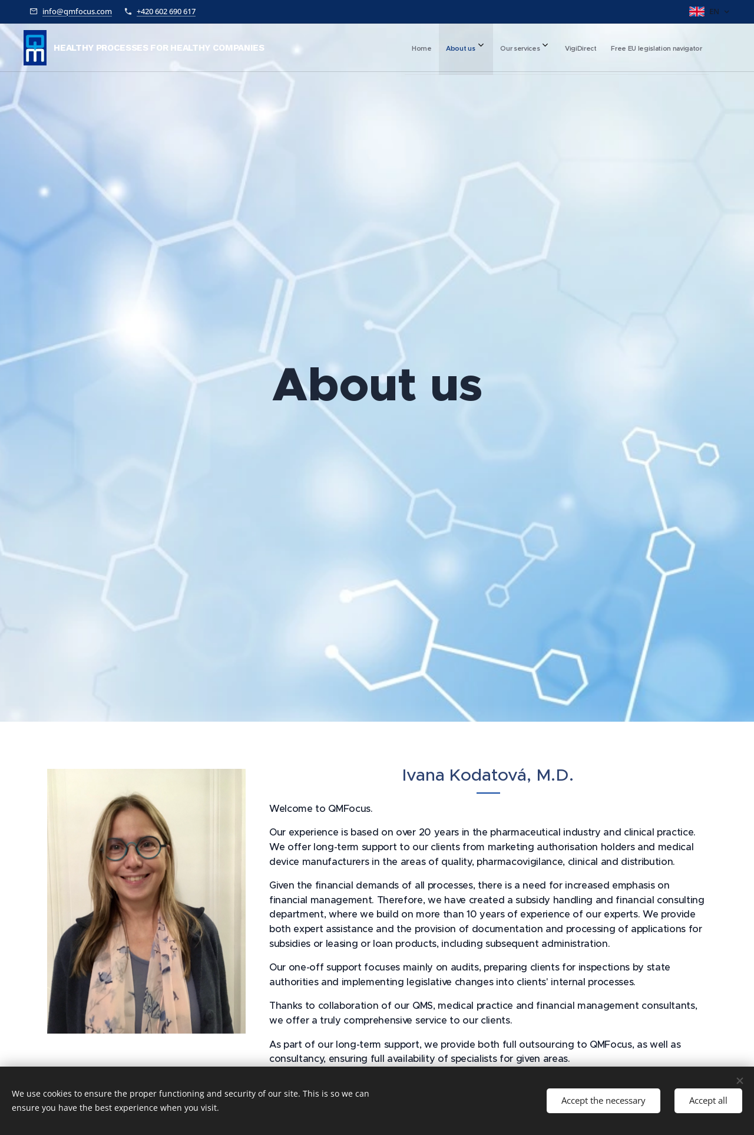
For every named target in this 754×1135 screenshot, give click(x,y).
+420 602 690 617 (166, 11)
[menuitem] (597, 48)
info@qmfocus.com (77, 11)
